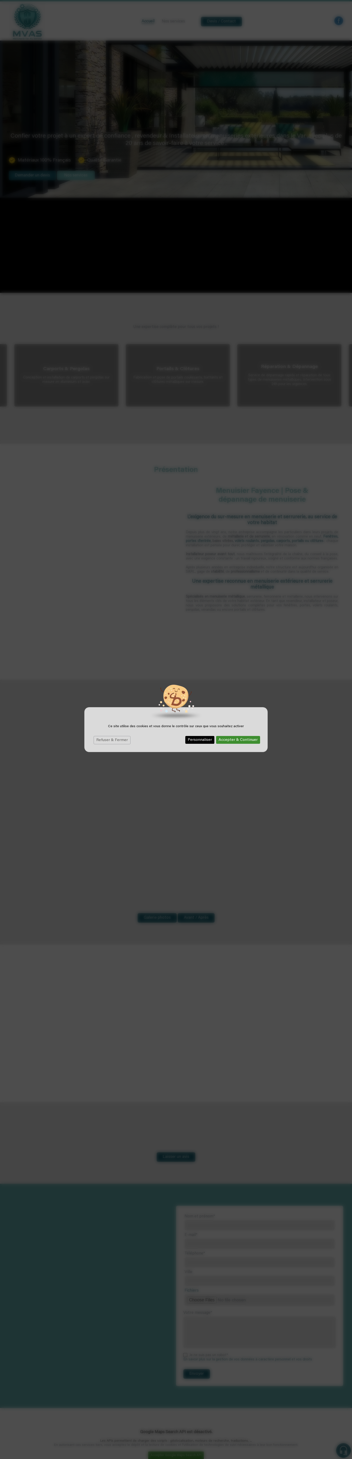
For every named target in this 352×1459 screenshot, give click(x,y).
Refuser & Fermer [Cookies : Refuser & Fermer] (112, 740)
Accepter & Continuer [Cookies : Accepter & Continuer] (238, 740)
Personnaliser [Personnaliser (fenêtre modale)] (200, 740)
